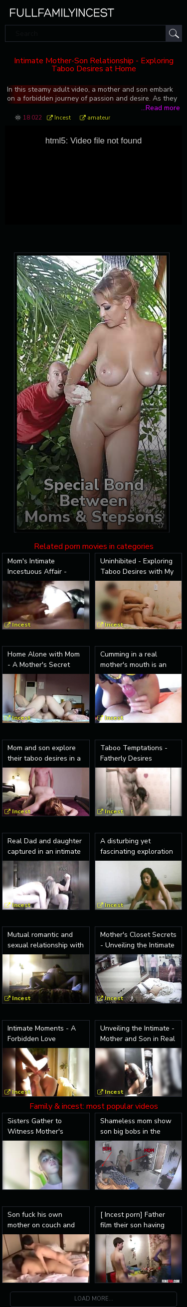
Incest (62, 118)
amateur (98, 118)
